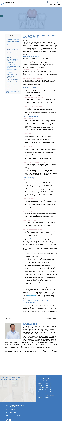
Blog (40, 5)
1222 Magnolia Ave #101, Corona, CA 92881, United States (35, 1)
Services (29, 5)
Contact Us (45, 5)
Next (54, 318)
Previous (48, 318)
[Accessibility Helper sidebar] (1, 16)
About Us (24, 5)
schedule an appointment (30, 313)
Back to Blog (8, 318)
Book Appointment (55, 4)
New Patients (35, 5)
